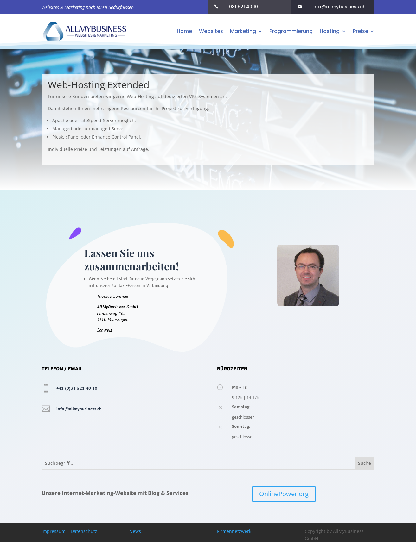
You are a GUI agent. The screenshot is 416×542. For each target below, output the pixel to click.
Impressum (54, 531)
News (135, 531)
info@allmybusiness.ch (79, 409)
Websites (211, 31)
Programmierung (291, 31)
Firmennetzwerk (234, 531)
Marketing (243, 31)
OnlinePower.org (284, 493)
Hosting (330, 31)
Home (184, 31)
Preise (360, 31)
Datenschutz (84, 531)
